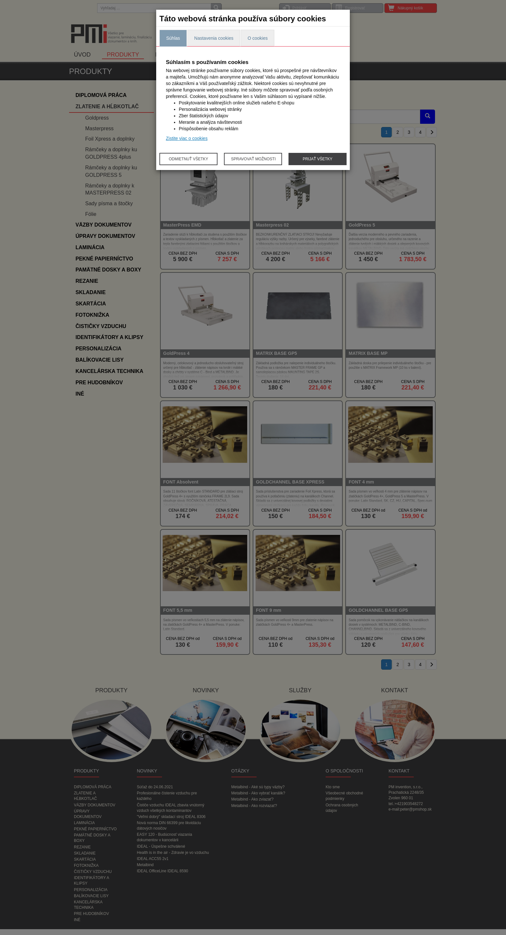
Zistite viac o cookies (186, 138)
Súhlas (173, 38)
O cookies (258, 38)
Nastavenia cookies (213, 38)
